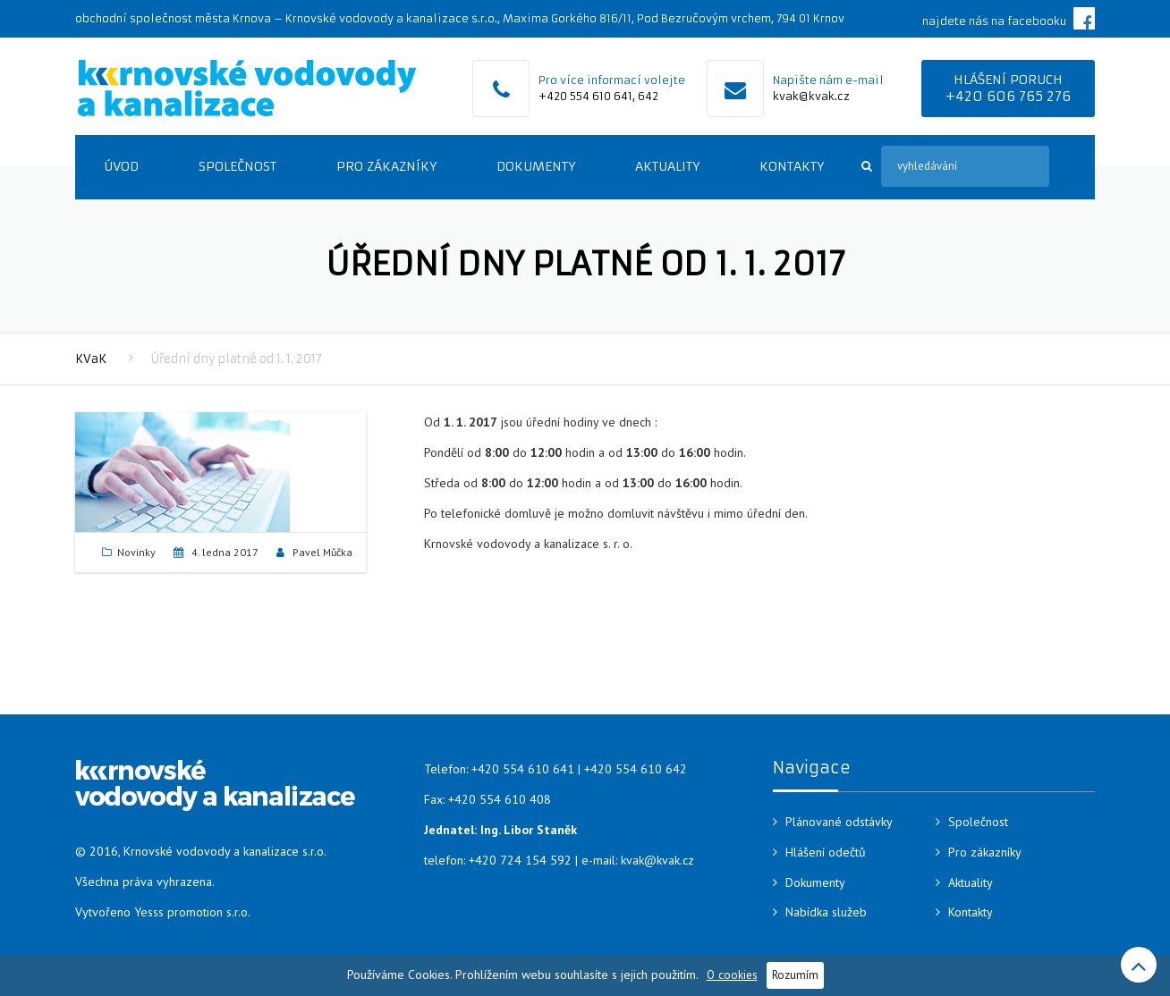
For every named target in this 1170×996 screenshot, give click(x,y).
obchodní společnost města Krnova (173, 18)
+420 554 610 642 (635, 769)
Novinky (136, 552)
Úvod (121, 166)
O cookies (732, 974)
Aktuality (667, 166)
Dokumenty (535, 166)
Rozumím (795, 974)
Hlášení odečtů (825, 852)
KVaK (90, 359)
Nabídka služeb (826, 912)
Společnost (237, 166)
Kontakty (791, 166)
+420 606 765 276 (1008, 96)
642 (648, 96)
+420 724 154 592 (520, 860)
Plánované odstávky (839, 822)
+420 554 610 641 (585, 96)
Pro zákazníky (386, 166)
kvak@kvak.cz (811, 96)
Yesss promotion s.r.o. (192, 912)
